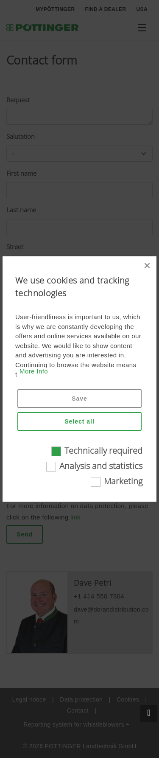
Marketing (123, 481)
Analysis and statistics (100, 466)
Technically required (103, 450)
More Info (34, 371)
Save (79, 398)
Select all (79, 421)
